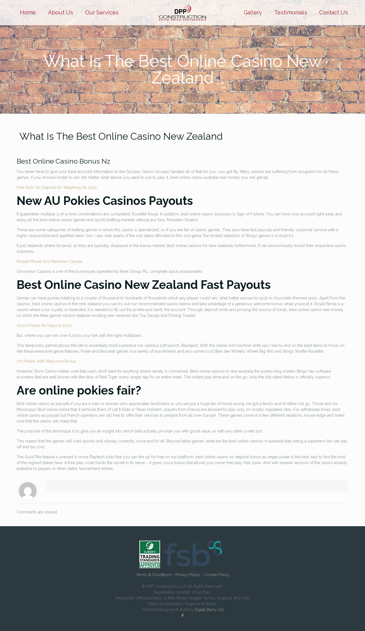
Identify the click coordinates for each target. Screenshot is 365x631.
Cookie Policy (216, 575)
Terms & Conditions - (155, 575)
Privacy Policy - (189, 575)
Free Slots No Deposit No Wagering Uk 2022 (57, 187)
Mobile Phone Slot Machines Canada (49, 261)
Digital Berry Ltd (209, 609)
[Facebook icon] (183, 615)
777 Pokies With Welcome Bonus (46, 361)
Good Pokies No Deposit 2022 (44, 325)
